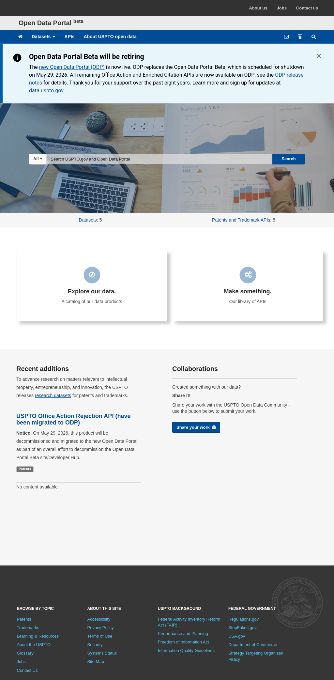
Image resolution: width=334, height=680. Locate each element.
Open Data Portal (51, 22)
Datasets (43, 36)
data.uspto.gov (46, 90)
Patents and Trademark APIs (241, 220)
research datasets (53, 395)
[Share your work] (300, 36)
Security (95, 644)
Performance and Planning (183, 633)
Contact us (307, 8)
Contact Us (27, 670)
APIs (69, 36)
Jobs (282, 8)
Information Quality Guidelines (186, 650)
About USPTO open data (110, 36)
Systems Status (102, 653)
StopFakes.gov (242, 627)
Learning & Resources (38, 636)
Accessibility (99, 619)
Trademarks (28, 627)
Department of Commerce (252, 644)
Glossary (25, 653)
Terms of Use (100, 636)
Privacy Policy (100, 627)
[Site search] (313, 36)
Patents (24, 619)
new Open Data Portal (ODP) (72, 67)
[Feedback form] (286, 36)
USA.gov (236, 636)
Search (288, 158)
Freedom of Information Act (183, 642)
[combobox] (159, 159)
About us (258, 8)
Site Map (95, 661)
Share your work (196, 427)
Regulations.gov (243, 619)
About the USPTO (34, 644)
